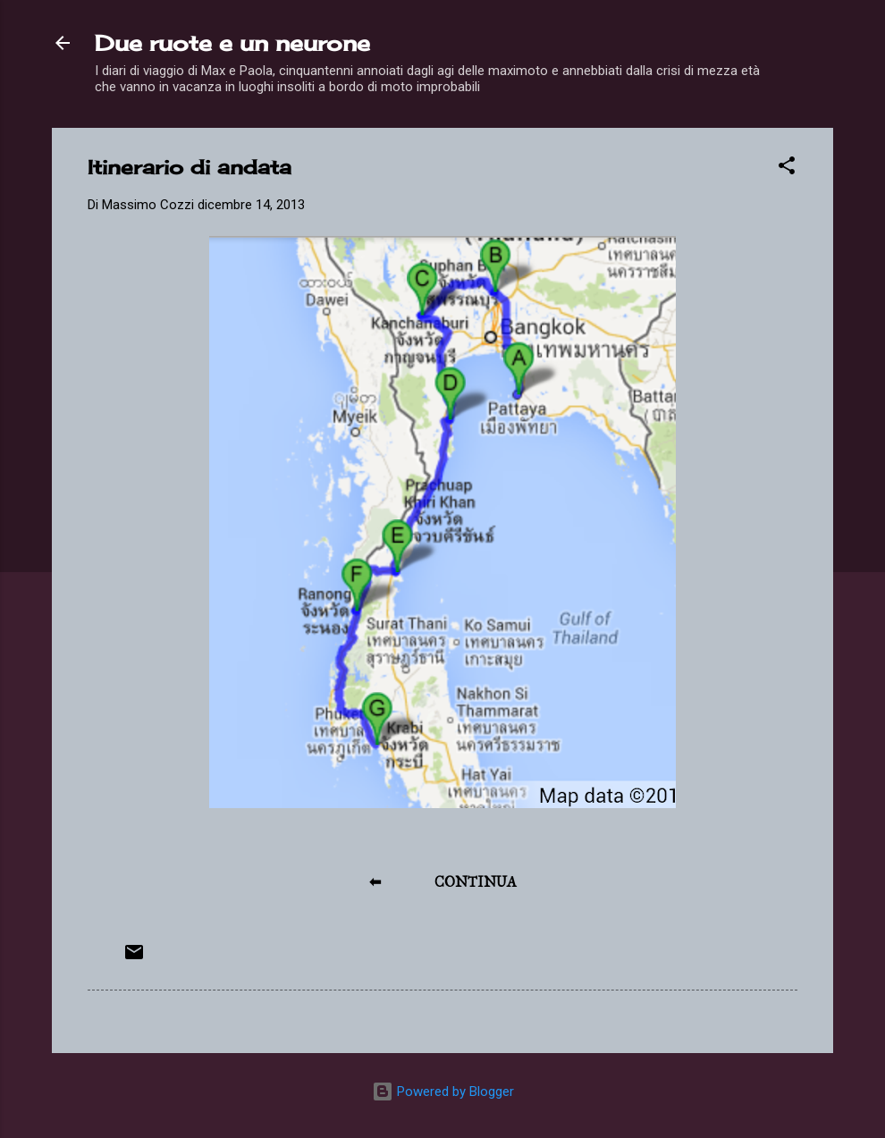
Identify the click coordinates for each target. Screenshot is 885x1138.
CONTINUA (475, 881)
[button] (786, 168)
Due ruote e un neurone (232, 43)
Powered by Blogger (443, 1091)
